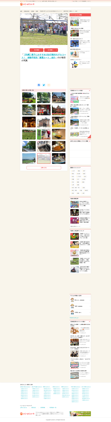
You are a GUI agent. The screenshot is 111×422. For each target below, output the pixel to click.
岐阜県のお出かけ (57, 390)
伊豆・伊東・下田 (75, 187)
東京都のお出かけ (47, 388)
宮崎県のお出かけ (85, 396)
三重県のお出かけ (57, 392)
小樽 (82, 193)
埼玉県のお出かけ (47, 393)
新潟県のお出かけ (35, 392)
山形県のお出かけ (24, 396)
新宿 (83, 173)
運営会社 (33, 407)
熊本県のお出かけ (85, 393)
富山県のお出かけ (35, 395)
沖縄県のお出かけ (85, 400)
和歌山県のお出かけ (66, 395)
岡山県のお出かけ (75, 390)
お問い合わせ (23, 407)
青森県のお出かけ (24, 392)
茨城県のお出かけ (47, 398)
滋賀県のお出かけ (65, 396)
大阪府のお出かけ (65, 388)
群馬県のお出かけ (47, 395)
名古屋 (78, 173)
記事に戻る (44, 167)
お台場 (83, 179)
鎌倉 (77, 182)
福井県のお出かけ (35, 396)
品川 (84, 176)
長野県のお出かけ (35, 388)
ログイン (89, 1)
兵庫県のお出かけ (65, 392)
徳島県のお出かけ (75, 401)
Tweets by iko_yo (74, 317)
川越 (80, 190)
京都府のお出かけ (65, 390)
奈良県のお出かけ (65, 393)
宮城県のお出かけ (24, 390)
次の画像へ (50, 50)
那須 (72, 173)
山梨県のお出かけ (35, 390)
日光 (72, 182)
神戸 (83, 170)
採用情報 (42, 407)
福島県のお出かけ (24, 398)
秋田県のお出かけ (24, 395)
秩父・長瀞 (74, 190)
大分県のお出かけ (85, 395)
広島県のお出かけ (75, 388)
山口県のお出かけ (75, 392)
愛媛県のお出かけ (75, 396)
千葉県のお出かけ (47, 392)
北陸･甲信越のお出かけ (37, 386)
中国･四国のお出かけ (75, 386)
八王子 (73, 170)
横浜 (78, 170)
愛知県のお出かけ (57, 388)
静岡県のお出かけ (57, 393)
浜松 (72, 193)
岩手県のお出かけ (24, 393)
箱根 (77, 184)
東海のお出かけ (56, 386)
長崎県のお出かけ (85, 392)
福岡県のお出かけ (85, 388)
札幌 (72, 179)
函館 (77, 193)
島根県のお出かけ (75, 395)
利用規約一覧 (53, 407)
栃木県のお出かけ (47, 396)
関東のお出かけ (46, 386)
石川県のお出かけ (35, 393)
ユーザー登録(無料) (82, 1)
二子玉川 (78, 176)
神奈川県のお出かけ (48, 390)
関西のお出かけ (64, 386)
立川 (77, 179)
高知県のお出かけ (75, 398)
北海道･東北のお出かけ (25, 386)
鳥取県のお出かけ (75, 393)
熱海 (82, 182)
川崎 (83, 187)
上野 (72, 184)
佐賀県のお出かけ (85, 390)
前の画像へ (37, 50)
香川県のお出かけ (75, 400)
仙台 (72, 176)
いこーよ (23, 1)
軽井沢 (86, 190)
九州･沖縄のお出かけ (86, 386)
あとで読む (75, 1)
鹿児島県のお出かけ (86, 398)
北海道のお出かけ (24, 388)
